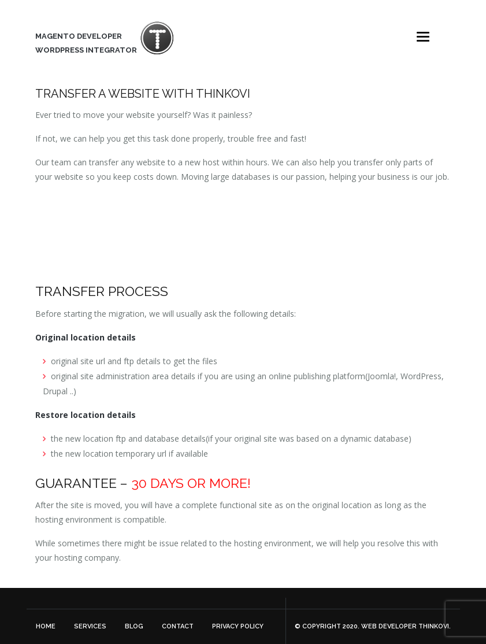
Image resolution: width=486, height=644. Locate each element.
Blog (134, 626)
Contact (178, 626)
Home (45, 626)
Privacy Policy (238, 626)
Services (90, 626)
